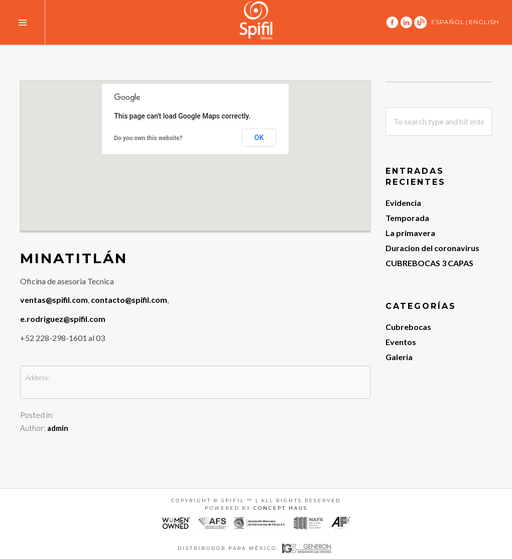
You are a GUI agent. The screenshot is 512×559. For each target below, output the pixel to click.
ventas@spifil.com (54, 299)
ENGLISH (484, 22)
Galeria (399, 357)
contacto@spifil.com (129, 299)
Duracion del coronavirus (432, 248)
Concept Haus (280, 508)
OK (259, 138)
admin (57, 427)
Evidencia (403, 202)
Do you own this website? (148, 138)
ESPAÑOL (447, 22)
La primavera (410, 233)
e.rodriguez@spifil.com (62, 318)
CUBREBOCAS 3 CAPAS (429, 263)
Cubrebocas (408, 326)
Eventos (401, 342)
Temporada (407, 217)
